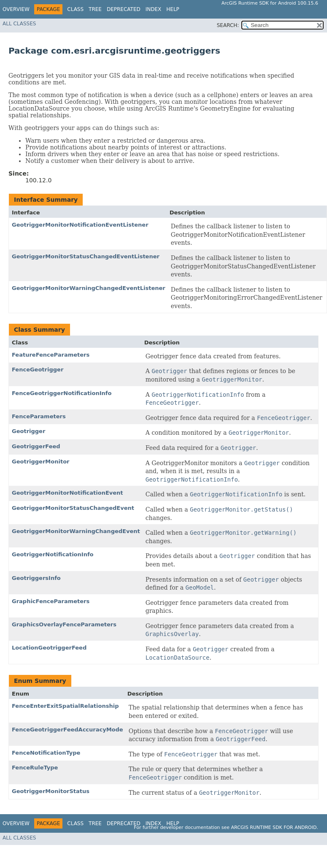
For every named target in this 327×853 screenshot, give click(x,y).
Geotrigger (28, 431)
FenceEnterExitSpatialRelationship (65, 706)
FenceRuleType (35, 767)
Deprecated (124, 9)
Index (154, 9)
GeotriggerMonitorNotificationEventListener (80, 225)
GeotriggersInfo (36, 578)
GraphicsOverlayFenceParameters (64, 624)
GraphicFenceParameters (50, 601)
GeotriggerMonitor (40, 461)
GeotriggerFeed (36, 446)
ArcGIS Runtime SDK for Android (274, 827)
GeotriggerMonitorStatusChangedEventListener (85, 256)
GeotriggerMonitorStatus (50, 791)
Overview (16, 9)
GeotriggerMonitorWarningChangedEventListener (88, 288)
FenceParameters (39, 416)
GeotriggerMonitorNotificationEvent (67, 493)
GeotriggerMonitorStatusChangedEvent (73, 508)
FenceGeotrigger (37, 369)
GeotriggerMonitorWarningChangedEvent (76, 531)
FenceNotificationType (46, 753)
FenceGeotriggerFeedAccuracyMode (67, 729)
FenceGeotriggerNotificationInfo (61, 393)
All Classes (19, 24)
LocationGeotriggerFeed (49, 647)
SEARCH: (228, 25)
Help (172, 9)
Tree (95, 9)
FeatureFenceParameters (50, 355)
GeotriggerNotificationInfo (52, 554)
